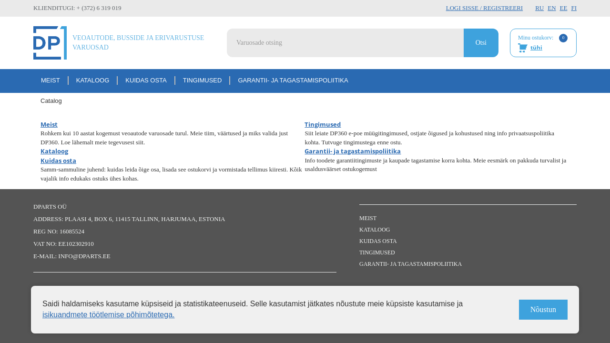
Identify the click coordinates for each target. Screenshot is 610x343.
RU (539, 7)
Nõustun (543, 309)
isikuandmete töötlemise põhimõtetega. (108, 315)
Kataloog (93, 80)
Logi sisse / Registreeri (484, 7)
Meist (50, 80)
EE (564, 7)
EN (552, 7)
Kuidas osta (145, 80)
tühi (536, 47)
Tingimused (202, 80)
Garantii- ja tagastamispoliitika (293, 80)
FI (574, 7)
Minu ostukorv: (543, 43)
